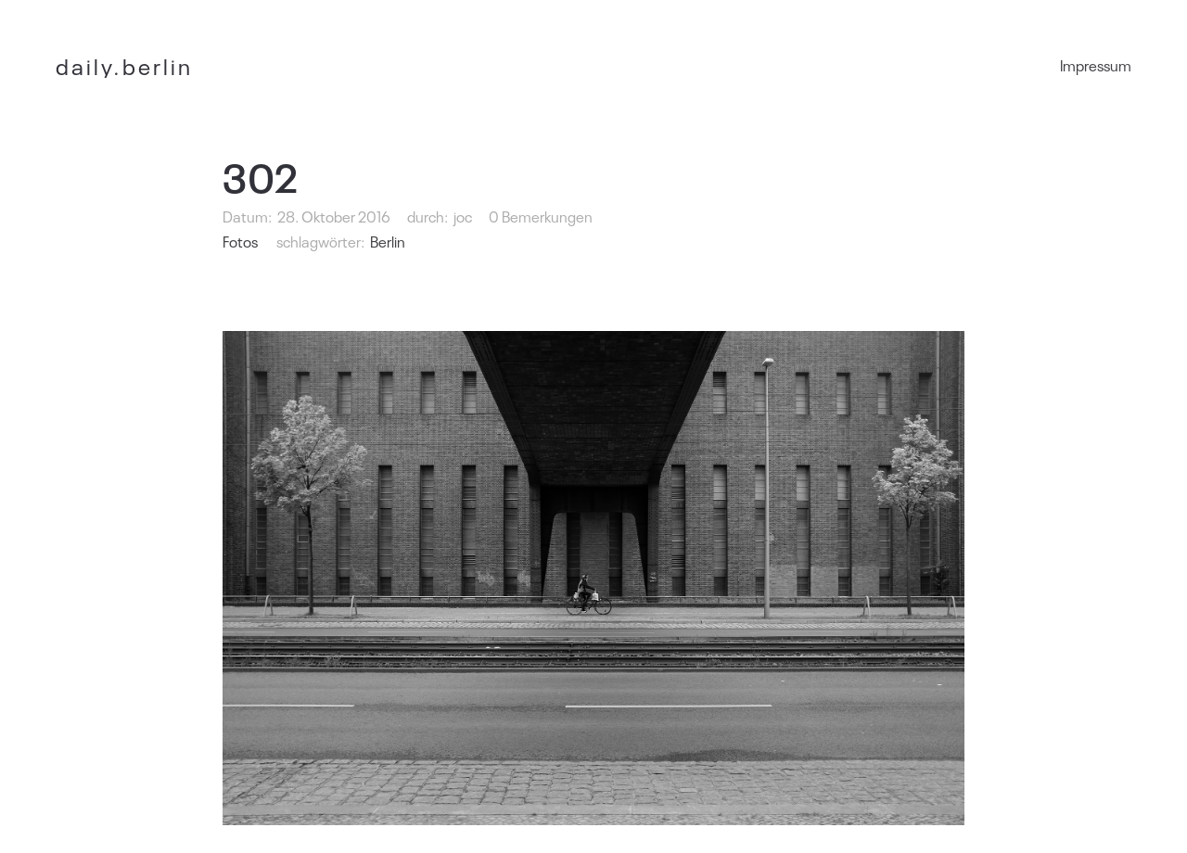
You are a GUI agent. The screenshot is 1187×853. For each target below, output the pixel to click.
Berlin (387, 241)
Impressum (1095, 64)
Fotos (240, 241)
